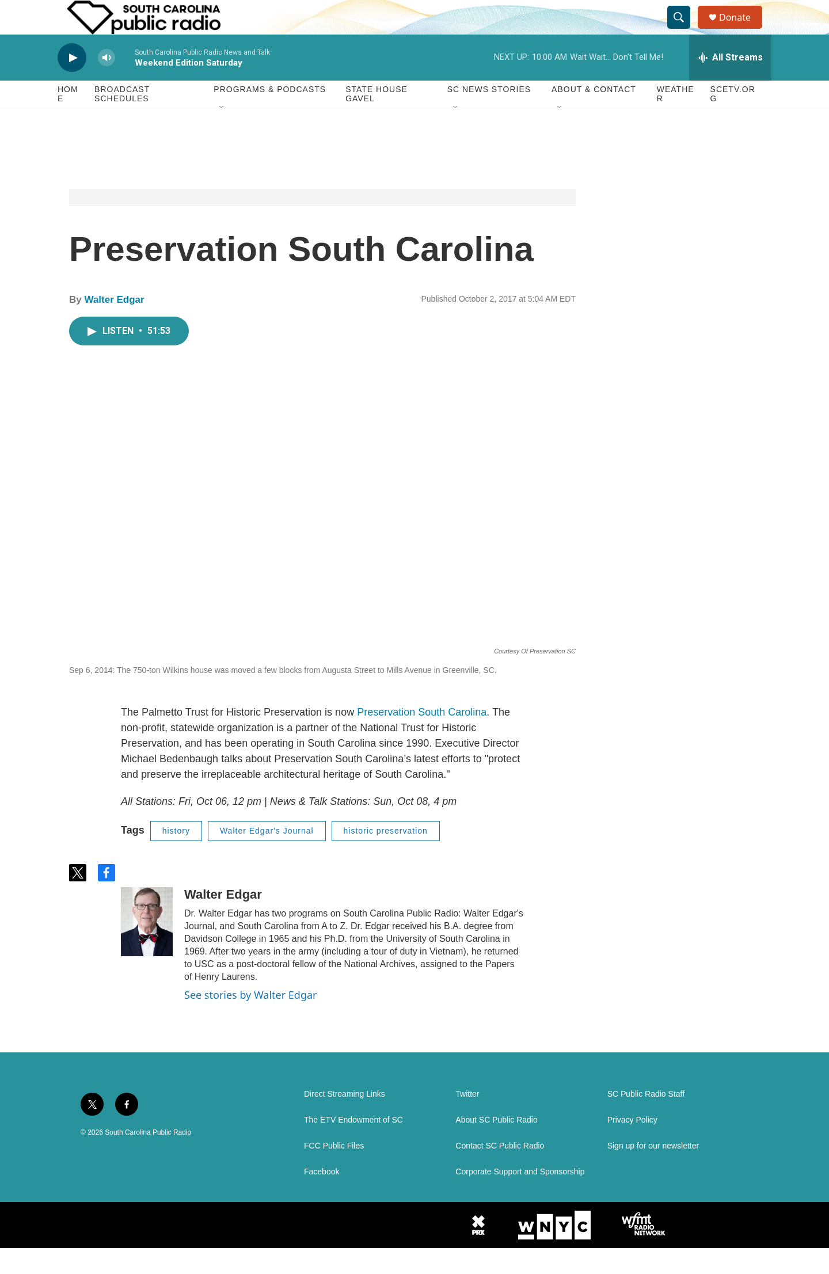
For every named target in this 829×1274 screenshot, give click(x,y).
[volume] (106, 84)
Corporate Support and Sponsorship (519, 1197)
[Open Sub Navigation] (222, 133)
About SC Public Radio (496, 1146)
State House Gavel (376, 120)
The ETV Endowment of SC (353, 1146)
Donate (742, 30)
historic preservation (386, 856)
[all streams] (730, 83)
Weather (675, 120)
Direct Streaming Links (344, 1120)
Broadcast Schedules (122, 120)
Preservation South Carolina (421, 738)
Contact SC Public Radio (499, 1171)
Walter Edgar (114, 325)
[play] (72, 83)
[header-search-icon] (683, 30)
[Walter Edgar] (147, 947)
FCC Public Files (334, 1171)
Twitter (467, 1120)
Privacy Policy (632, 1146)
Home (68, 120)
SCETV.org (732, 120)
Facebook (321, 1197)
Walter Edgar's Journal (267, 856)
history (176, 856)
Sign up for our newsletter (653, 1171)
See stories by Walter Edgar (250, 1021)
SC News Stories (489, 115)
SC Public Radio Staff (646, 1120)
